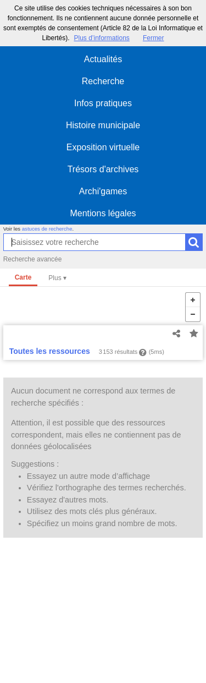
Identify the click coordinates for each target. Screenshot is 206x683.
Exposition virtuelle (103, 147)
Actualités (103, 59)
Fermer (153, 38)
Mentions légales (103, 213)
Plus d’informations (101, 38)
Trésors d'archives (103, 169)
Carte (23, 277)
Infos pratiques (103, 103)
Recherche (103, 81)
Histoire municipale (103, 125)
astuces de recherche (47, 229)
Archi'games (103, 191)
